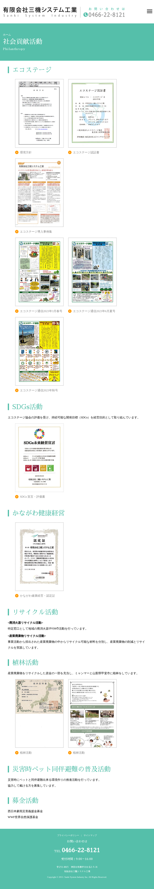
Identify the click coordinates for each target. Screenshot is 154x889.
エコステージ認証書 (86, 152)
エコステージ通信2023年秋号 (39, 390)
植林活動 (26, 752)
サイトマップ (90, 835)
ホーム (7, 34)
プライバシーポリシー (68, 835)
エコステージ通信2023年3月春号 (41, 311)
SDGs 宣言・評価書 (32, 496)
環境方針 (26, 152)
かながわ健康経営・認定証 (37, 595)
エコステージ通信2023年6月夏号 (94, 311)
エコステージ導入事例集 (36, 231)
